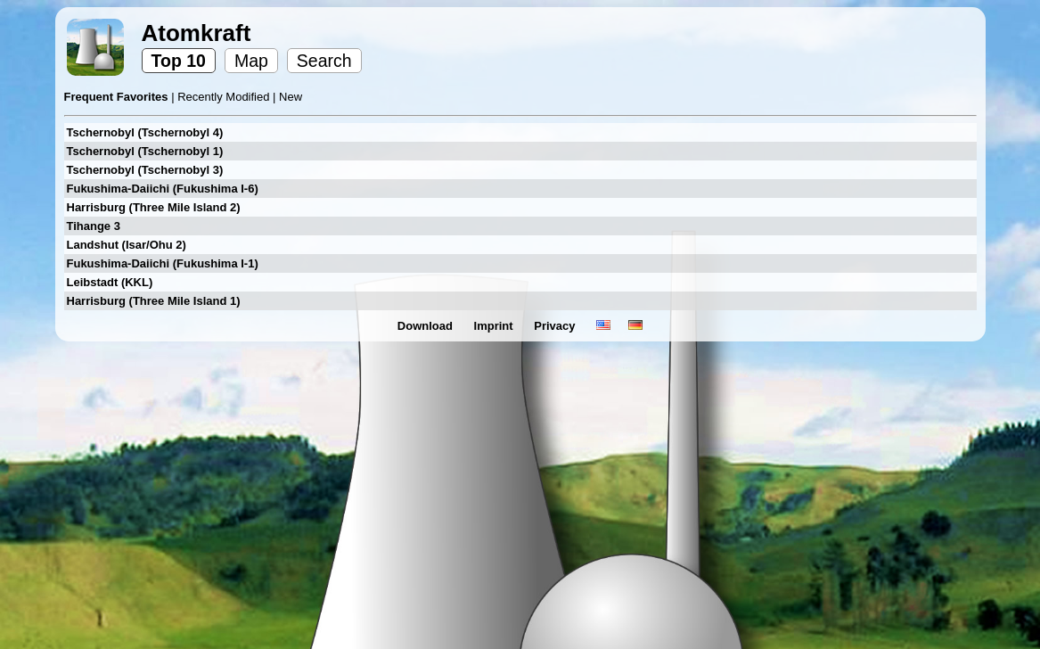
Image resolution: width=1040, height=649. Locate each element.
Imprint (495, 326)
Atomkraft (196, 33)
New (290, 96)
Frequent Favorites (118, 96)
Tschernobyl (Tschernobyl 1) (145, 151)
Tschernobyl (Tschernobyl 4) (145, 132)
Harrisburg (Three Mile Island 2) (154, 207)
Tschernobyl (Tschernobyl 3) (145, 170)
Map (251, 60)
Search (324, 60)
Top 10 (178, 60)
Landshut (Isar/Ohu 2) (126, 244)
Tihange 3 (93, 226)
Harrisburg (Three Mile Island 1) (154, 301)
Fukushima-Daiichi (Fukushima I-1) (162, 263)
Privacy (556, 326)
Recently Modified (225, 96)
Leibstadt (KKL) (110, 282)
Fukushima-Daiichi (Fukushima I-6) (162, 188)
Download (426, 326)
